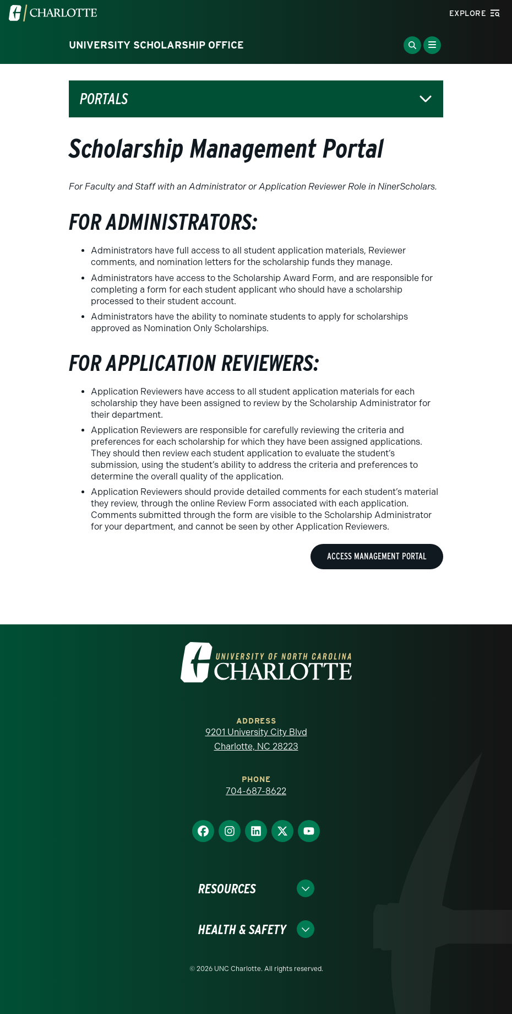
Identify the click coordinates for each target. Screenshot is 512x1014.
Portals (104, 98)
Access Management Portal (377, 556)
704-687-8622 (256, 791)
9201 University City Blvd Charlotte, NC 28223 (256, 739)
